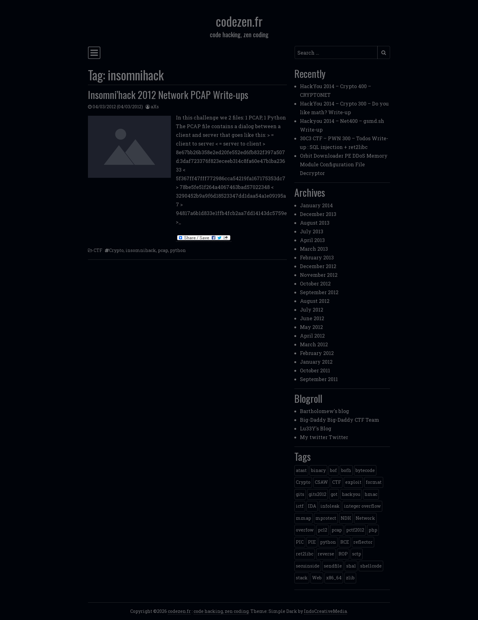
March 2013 (314, 248)
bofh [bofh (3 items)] (346, 470)
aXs (155, 107)
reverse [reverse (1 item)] (326, 554)
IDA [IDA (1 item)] (312, 506)
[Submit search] (383, 52)
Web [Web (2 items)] (317, 578)
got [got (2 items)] (334, 494)
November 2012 (319, 275)
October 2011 (315, 370)
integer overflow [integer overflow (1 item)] (362, 506)
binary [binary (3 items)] (318, 470)
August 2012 (314, 301)
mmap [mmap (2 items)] (303, 518)
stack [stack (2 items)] (302, 578)
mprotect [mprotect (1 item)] (325, 518)
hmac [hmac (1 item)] (371, 494)
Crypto (116, 250)
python (178, 250)
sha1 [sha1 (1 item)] (351, 566)
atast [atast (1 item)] (301, 470)
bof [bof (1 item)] (333, 470)
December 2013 (318, 214)
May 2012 (311, 327)
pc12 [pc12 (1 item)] (322, 530)
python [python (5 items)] (328, 542)
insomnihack (141, 250)
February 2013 (317, 257)
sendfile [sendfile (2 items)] (333, 566)
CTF (98, 250)
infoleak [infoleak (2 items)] (330, 506)
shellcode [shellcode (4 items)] (371, 566)
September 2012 (319, 292)
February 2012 (317, 353)
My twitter (314, 437)
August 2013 (314, 222)
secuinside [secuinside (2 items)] (307, 566)
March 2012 (314, 344)
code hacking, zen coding (221, 611)
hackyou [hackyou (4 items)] (351, 494)
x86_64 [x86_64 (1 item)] (334, 578)
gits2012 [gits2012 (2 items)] (317, 494)
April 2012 (312, 335)
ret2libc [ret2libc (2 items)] (304, 554)
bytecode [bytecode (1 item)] (365, 470)
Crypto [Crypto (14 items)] (303, 482)
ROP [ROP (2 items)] (343, 554)
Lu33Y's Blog (315, 428)
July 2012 (311, 309)
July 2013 (311, 231)
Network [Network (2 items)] (365, 518)
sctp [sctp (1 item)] (356, 554)
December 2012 (318, 266)
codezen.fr (239, 21)
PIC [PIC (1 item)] (300, 542)
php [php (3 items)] (373, 530)
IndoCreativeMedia (325, 611)
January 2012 (316, 361)
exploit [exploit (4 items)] (353, 482)
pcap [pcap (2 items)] (337, 530)
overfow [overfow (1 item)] (305, 530)
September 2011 (319, 379)
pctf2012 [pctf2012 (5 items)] (355, 530)
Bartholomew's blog (324, 411)
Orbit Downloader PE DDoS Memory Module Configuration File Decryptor (344, 164)
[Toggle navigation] (94, 53)
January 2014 (316, 205)
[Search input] (336, 52)
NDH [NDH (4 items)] (346, 518)
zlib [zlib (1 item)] (350, 578)
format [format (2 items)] (374, 482)
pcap (163, 250)
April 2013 (312, 240)
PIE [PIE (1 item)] (312, 542)
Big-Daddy (313, 419)
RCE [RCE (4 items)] (344, 542)
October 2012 (315, 283)
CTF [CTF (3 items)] (336, 482)
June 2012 (312, 318)
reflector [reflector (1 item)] (363, 542)
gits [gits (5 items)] (300, 494)
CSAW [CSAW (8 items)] (321, 482)
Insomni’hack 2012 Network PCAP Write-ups (168, 94)
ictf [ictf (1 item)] (300, 506)
